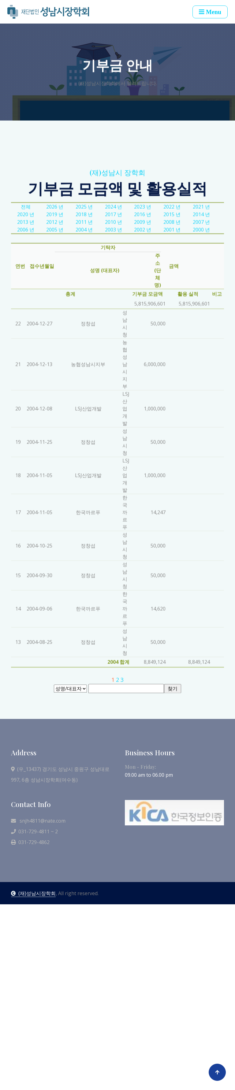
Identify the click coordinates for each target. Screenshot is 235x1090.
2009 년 (142, 293)
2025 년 (84, 278)
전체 (26, 278)
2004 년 (84, 301)
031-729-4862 (30, 842)
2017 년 (113, 285)
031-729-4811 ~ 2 (34, 831)
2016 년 (142, 285)
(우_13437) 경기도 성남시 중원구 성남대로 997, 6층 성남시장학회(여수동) (60, 774)
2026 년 (54, 278)
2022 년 (172, 278)
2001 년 (172, 301)
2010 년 (113, 293)
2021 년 (201, 278)
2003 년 (113, 301)
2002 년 (142, 301)
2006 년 (25, 301)
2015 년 (172, 285)
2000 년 (201, 301)
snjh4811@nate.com (38, 820)
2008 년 (172, 293)
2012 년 (54, 293)
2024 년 (113, 278)
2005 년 (54, 301)
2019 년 (54, 285)
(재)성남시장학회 (33, 893)
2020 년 (25, 285)
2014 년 (201, 285)
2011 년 (84, 293)
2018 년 (84, 285)
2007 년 (201, 293)
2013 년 (25, 293)
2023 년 (142, 278)
